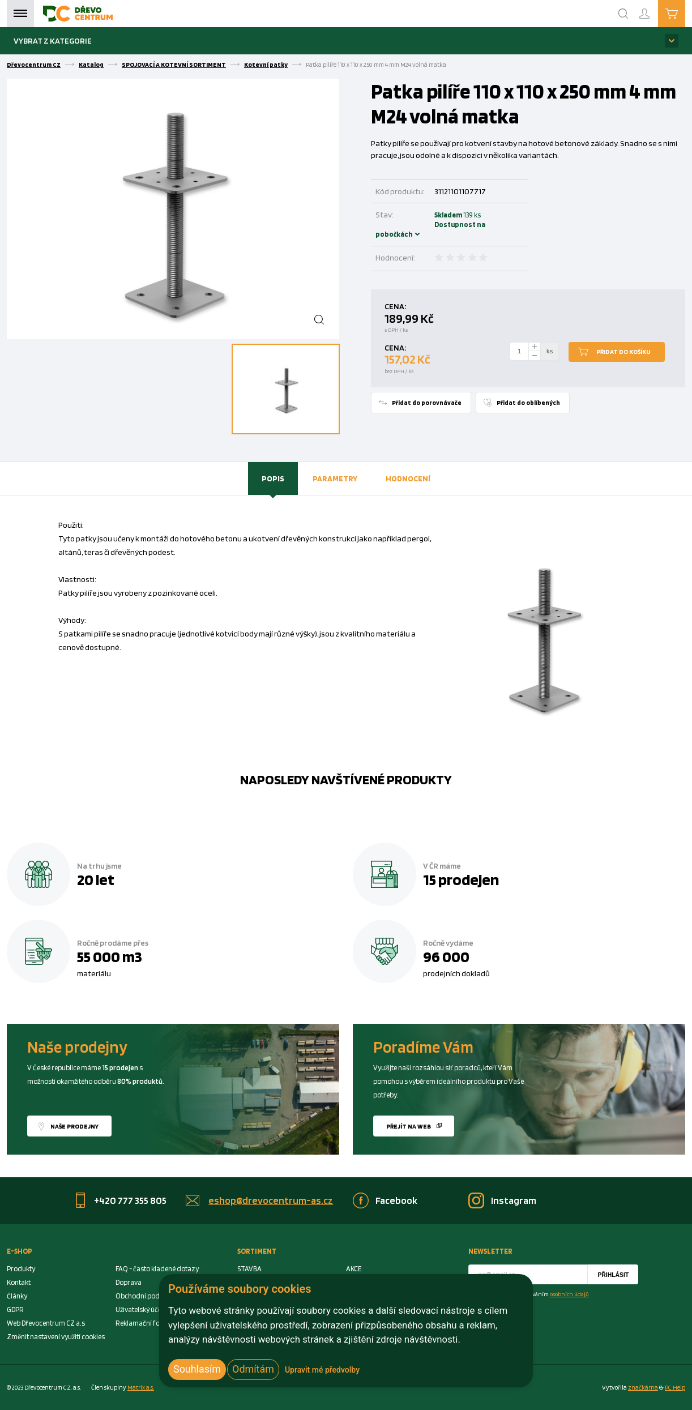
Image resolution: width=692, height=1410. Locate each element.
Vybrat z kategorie (53, 40)
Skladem (430, 224)
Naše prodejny (74, 1126)
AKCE (354, 1268)
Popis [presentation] (273, 478)
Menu (20, 13)
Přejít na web (408, 1126)
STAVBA (249, 1268)
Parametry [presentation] (335, 478)
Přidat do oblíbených (528, 403)
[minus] (534, 356)
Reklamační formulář (148, 1323)
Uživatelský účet (140, 1309)
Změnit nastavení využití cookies (56, 1336)
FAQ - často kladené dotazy (157, 1268)
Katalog (91, 65)
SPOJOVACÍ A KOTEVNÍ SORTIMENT (174, 65)
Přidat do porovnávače (427, 403)
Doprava (129, 1282)
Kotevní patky (266, 65)
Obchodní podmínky (147, 1296)
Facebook (396, 1200)
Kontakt (19, 1282)
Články (17, 1296)
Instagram (513, 1200)
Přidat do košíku (623, 352)
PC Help (675, 1387)
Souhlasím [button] (197, 1369)
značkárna (643, 1387)
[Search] (623, 13)
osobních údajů (569, 1294)
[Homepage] (78, 14)
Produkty (21, 1268)
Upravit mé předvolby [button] (322, 1369)
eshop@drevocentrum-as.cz (270, 1200)
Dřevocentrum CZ (34, 65)
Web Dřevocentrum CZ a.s (46, 1323)
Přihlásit (613, 1275)
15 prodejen (461, 879)
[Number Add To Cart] (519, 351)
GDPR (15, 1309)
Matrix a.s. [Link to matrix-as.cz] (140, 1387)
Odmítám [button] (253, 1369)
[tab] (273, 478)
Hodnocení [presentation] (408, 478)
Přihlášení (653, 9)
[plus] (534, 347)
